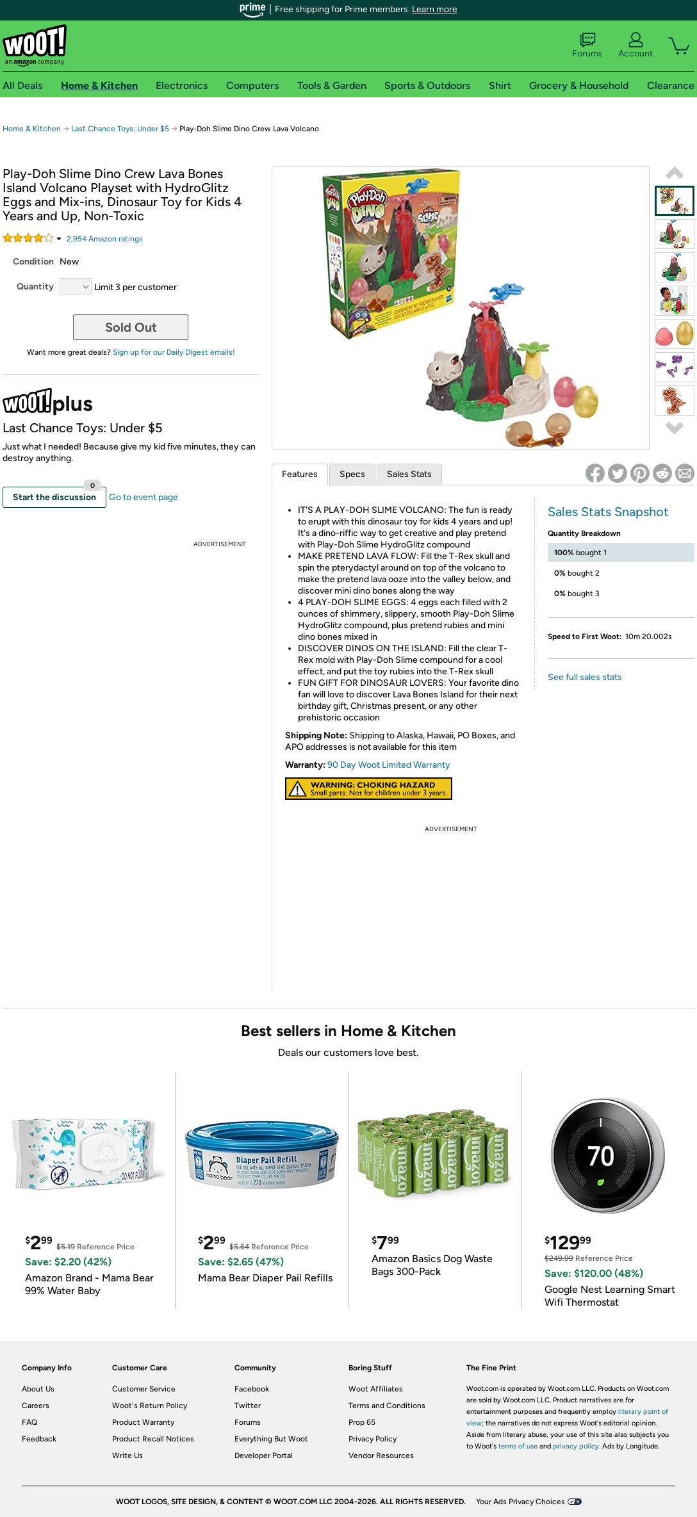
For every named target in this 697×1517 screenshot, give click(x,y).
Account (635, 45)
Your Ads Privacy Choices (520, 1501)
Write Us (127, 1455)
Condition (33, 261)
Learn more (434, 9)
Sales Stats (409, 474)
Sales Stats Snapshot (608, 511)
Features (300, 474)
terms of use (517, 1446)
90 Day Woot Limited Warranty (388, 764)
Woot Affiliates (375, 1388)
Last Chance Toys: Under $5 (120, 128)
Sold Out (131, 327)
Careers (35, 1405)
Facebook (251, 1388)
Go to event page (143, 497)
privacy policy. (576, 1446)
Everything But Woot (271, 1438)
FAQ (29, 1422)
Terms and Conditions (386, 1405)
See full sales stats (585, 677)
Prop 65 (361, 1422)
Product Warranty (143, 1422)
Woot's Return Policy (149, 1405)
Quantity (35, 286)
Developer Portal (263, 1455)
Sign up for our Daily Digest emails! (174, 352)
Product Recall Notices (153, 1438)
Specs (352, 474)
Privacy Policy (372, 1438)
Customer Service (144, 1388)
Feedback (39, 1438)
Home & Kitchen (32, 128)
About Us (38, 1388)
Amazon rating (105, 238)
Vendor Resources (381, 1455)
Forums (587, 45)
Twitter (247, 1405)
